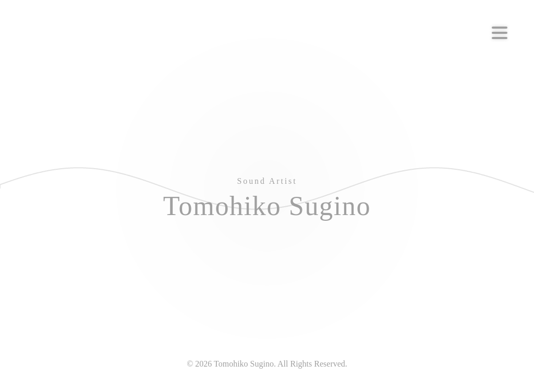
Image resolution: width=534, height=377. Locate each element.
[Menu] (499, 33)
